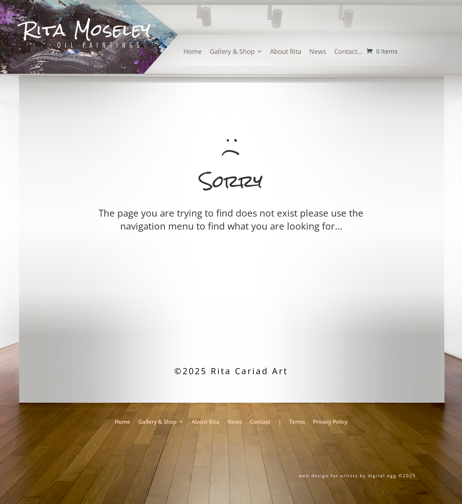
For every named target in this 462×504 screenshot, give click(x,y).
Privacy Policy (330, 422)
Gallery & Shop (232, 52)
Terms (297, 422)
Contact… (348, 52)
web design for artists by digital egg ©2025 (357, 476)
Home (192, 52)
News (317, 52)
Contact (260, 422)
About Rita (285, 52)
